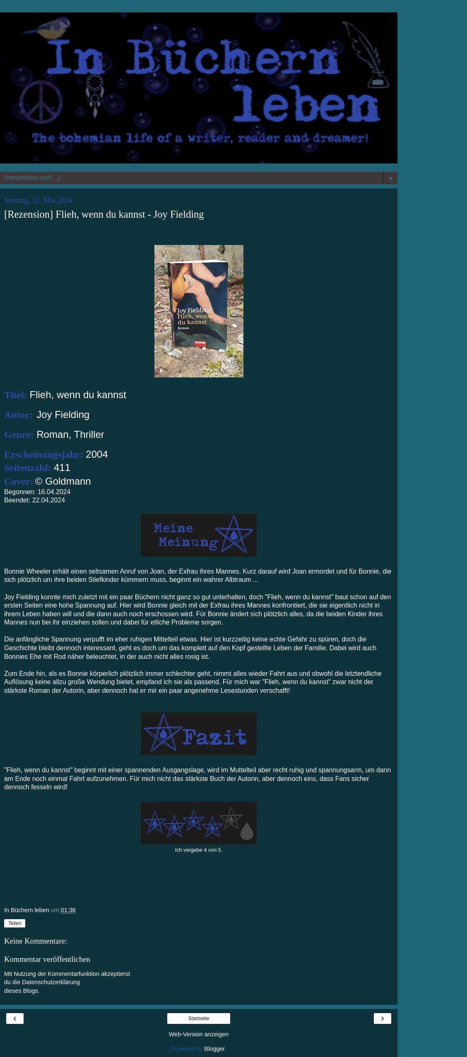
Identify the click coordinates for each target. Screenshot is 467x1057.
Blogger (215, 1048)
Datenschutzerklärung (51, 982)
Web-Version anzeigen (199, 1034)
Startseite (198, 1018)
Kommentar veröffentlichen (47, 959)
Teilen (14, 923)
